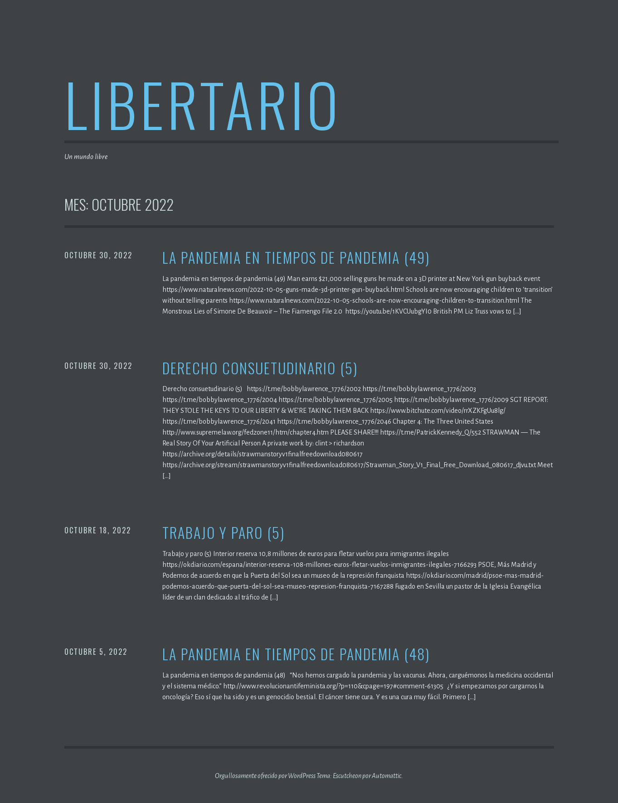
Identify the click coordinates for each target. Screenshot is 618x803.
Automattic (386, 775)
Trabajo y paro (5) (223, 532)
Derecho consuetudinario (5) (260, 368)
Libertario (202, 103)
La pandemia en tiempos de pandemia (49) (296, 257)
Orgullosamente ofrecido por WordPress (265, 775)
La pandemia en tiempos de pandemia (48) (296, 654)
